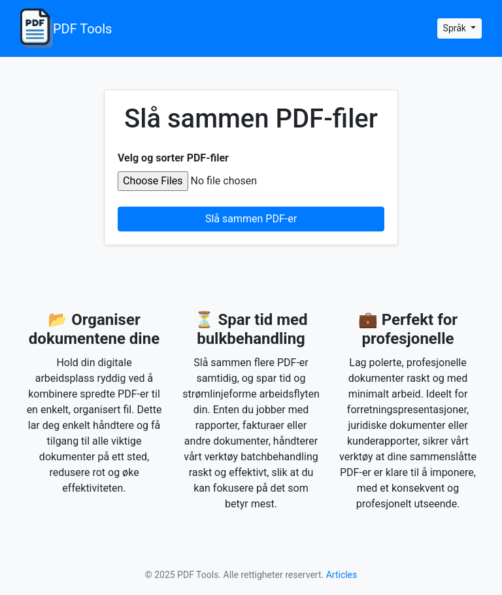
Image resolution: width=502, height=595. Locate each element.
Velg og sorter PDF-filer (173, 158)
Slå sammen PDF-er (251, 218)
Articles (342, 575)
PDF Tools (66, 28)
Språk (456, 28)
